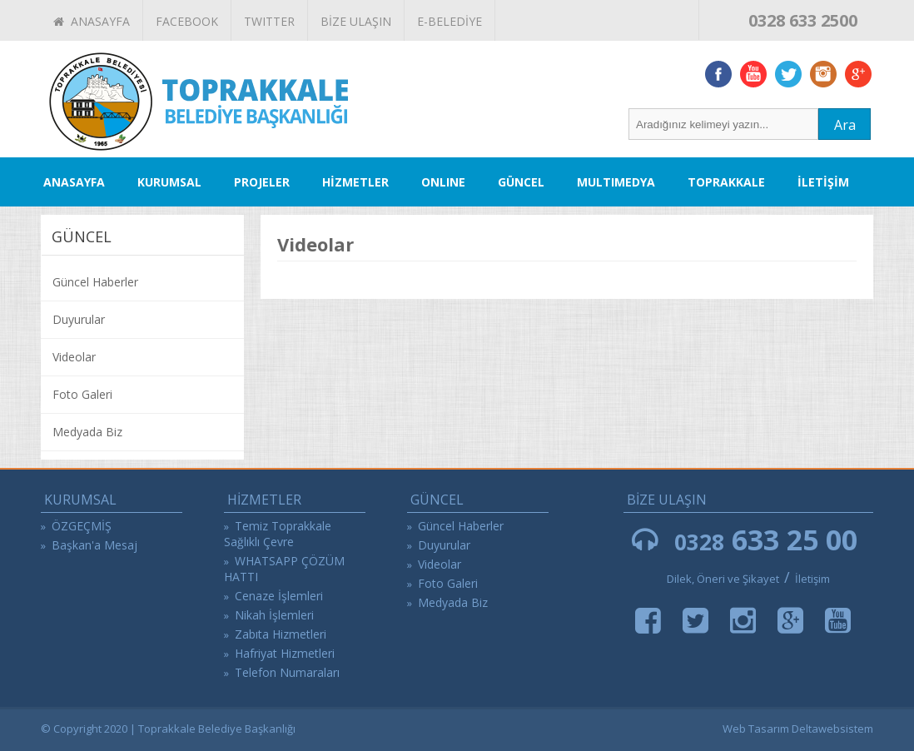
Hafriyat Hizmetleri (285, 653)
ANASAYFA (91, 21)
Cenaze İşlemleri (279, 596)
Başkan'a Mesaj (94, 545)
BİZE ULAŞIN (355, 21)
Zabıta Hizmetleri (280, 634)
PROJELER (262, 182)
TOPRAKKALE (726, 182)
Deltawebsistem (832, 728)
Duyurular (78, 319)
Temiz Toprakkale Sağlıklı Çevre (277, 534)
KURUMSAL (169, 182)
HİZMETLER (355, 182)
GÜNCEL (521, 182)
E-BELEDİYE (449, 21)
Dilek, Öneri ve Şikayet (723, 578)
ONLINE (443, 182)
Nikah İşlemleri (274, 615)
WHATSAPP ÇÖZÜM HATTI (284, 568)
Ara (845, 125)
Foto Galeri (82, 394)
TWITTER (269, 21)
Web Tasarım (756, 728)
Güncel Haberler (95, 282)
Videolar (74, 357)
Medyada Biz (87, 432)
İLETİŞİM (823, 182)
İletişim (812, 578)
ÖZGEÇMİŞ (82, 526)
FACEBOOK (187, 21)
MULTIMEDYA (616, 182)
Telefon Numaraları (287, 672)
